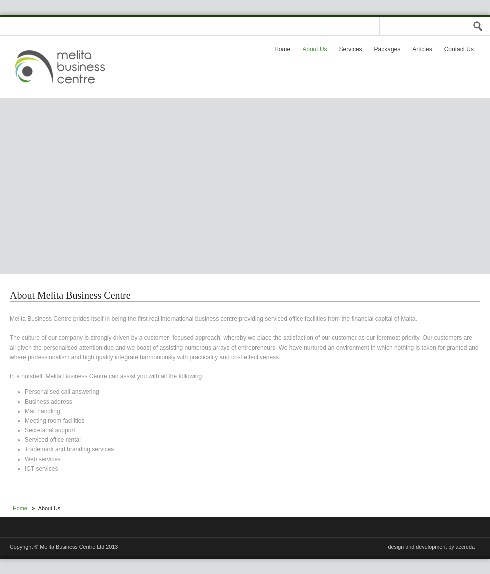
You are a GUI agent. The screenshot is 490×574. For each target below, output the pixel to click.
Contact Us (459, 49)
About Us (314, 49)
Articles (422, 49)
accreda (465, 547)
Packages (387, 49)
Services (351, 49)
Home (282, 49)
